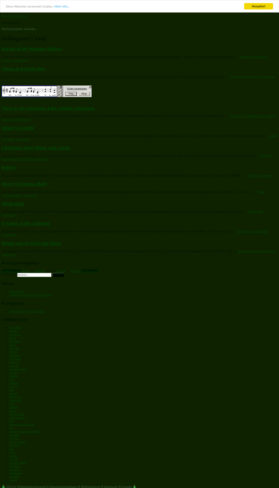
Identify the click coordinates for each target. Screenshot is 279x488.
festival (13, 383)
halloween (15, 396)
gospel (13, 393)
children (14, 348)
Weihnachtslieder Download (26, 311)
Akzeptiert (259, 6)
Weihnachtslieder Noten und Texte (30, 295)
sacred (13, 455)
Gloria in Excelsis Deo (23, 68)
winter (13, 480)
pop (11, 448)
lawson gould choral (21, 424)
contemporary (17, 369)
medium (14, 435)
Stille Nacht (16, 291)
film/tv (13, 386)
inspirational (17, 414)
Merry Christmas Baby (25, 183)
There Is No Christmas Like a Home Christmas (48, 107)
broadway (15, 341)
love (12, 428)
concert (13, 365)
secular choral (17, 462)
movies (13, 438)
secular (13, 459)
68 (39, 271)
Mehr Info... (62, 6)
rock (12, 452)
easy (12, 379)
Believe (9, 167)
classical (14, 362)
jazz (11, 421)
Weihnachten (10, 22)
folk (11, 390)
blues (12, 338)
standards (15, 469)
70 (61, 271)
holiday (13, 407)
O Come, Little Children (26, 223)
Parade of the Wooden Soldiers (32, 48)
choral (13, 351)
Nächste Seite (89, 271)
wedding (14, 476)
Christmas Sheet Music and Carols (36, 147)
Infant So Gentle (18, 127)
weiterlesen (251, 76)
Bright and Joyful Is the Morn (31, 243)
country (14, 372)
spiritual (14, 466)
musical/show (17, 442)
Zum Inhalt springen (14, 16)
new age (14, 445)
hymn (12, 410)
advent (13, 331)
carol (12, 344)
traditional (15, 473)
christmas (15, 358)
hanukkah (15, 400)
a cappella (15, 327)
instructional (17, 417)
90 (76, 271)
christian (14, 355)
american (15, 334)
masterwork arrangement (24, 431)
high (12, 403)
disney (13, 376)
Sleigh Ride (13, 203)
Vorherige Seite (11, 271)
